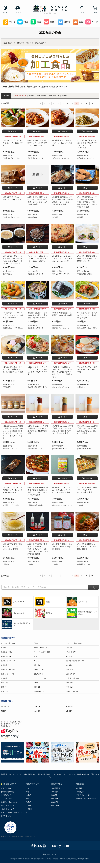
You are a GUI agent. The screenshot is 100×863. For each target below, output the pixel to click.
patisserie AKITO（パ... (10, 449)
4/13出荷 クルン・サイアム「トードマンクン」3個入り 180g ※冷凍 (13, 315)
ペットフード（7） (40, 678)
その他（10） (38, 656)
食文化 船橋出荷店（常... (36, 274)
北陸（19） (37, 687)
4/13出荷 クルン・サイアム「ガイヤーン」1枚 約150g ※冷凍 (87, 315)
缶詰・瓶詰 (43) (9, 43)
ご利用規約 (80, 792)
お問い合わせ (6, 816)
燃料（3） (37, 665)
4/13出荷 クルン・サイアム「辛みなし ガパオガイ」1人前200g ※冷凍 (62, 489)
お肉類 (49, 22)
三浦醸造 (80, 505)
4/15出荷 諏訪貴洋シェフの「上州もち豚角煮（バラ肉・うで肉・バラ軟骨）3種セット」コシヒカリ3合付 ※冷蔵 (87, 202)
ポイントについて (7, 809)
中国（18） (70, 687)
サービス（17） (39, 669)
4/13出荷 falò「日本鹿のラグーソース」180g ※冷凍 (62, 142)
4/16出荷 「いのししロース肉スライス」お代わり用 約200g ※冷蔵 (12, 489)
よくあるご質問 (6, 799)
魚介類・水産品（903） (42, 648)
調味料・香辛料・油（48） (75, 661)
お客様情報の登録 (7, 792)
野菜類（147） (39, 643)
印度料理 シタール (83, 564)
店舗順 (64, 95)
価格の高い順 (54, 95)
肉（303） (4, 648)
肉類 (27, 799)
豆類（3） (69, 648)
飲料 (27, 812)
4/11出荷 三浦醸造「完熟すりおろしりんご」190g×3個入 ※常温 (12, 546)
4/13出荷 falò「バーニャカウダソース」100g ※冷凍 (13, 142)
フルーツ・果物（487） (74, 643)
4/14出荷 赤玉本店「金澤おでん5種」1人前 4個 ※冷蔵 (87, 369)
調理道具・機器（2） (8, 669)
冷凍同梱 (64, 22)
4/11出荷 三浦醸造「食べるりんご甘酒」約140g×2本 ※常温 (62, 546)
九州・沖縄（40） (40, 691)
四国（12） (5, 691)
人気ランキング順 (19, 95)
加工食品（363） (7, 652)
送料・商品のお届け (8, 805)
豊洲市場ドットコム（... (60, 328)
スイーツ (91, 22)
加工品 (78, 22)
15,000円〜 (70, 711)
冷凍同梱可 (30, 809)
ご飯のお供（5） (39, 674)
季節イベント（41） (73, 691)
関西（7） (4, 687)
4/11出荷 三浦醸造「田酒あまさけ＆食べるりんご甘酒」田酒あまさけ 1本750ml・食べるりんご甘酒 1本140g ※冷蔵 (38, 549)
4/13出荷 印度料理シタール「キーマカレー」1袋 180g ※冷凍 (87, 546)
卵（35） (69, 656)
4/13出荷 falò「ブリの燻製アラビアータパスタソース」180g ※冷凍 (37, 142)
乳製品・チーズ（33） (8, 661)
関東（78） (5, 683)
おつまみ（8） (71, 674)
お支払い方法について (9, 802)
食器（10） (70, 669)
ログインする (6, 788)
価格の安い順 (41, 95)
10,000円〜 (37, 711)
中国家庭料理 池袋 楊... (85, 274)
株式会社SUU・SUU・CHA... (13, 328)
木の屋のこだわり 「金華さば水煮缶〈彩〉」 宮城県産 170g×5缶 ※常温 (37, 315)
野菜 (27, 792)
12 (92, 103)
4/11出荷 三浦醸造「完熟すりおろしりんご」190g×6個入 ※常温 (87, 489)
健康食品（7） (6, 665)
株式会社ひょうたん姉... (60, 387)
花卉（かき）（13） (8, 674)
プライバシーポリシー (84, 795)
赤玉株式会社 (7, 387)
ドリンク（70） (71, 652)
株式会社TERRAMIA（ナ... (61, 274)
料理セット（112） (7, 656)
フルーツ (9, 22)
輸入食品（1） (6, 678)
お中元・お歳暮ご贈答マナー (11, 812)
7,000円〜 (4, 711)
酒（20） (37, 661)
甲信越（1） (38, 683)
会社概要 (79, 788)
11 (87, 103)
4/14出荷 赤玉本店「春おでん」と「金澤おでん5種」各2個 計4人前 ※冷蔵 (13, 369)
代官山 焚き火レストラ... (11, 158)
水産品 (22, 22)
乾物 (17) (29, 43)
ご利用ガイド (6, 795)
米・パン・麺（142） (8, 643)
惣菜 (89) (20, 43)
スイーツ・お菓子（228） (42, 652)
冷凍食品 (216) (40, 43)
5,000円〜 (69, 707)
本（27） (69, 665)
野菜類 (36, 22)
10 (81, 103)
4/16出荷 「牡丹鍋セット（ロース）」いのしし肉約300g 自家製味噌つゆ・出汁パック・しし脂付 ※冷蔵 (62, 372)
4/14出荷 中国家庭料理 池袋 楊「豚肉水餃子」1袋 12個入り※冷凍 (87, 258)
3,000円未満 (5, 707)
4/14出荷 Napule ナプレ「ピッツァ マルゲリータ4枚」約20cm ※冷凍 (62, 258)
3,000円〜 (37, 707)
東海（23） (70, 683)
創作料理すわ (32, 217)
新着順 (31, 95)
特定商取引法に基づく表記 (86, 799)
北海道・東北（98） (73, 678)
